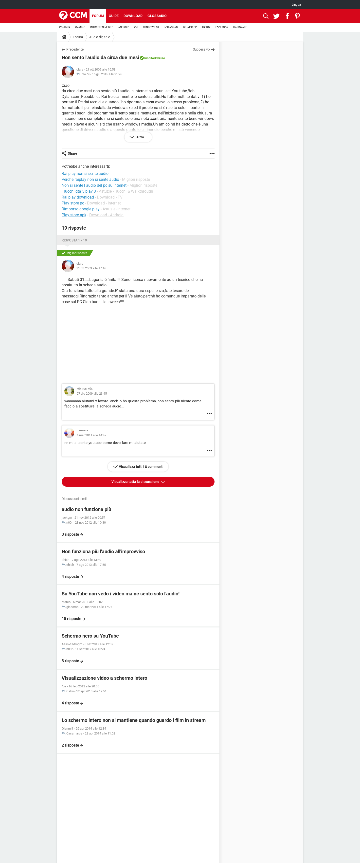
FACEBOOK (222, 27)
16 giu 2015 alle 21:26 (107, 74)
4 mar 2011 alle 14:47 (91, 435)
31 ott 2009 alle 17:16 (91, 268)
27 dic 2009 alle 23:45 (92, 393)
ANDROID (123, 27)
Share (72, 153)
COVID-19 (64, 27)
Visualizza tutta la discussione (135, 482)
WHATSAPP (190, 27)
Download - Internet (104, 203)
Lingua (296, 4)
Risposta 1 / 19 (74, 240)
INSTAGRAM (171, 27)
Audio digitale (99, 37)
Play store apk (74, 215)
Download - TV (110, 197)
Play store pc (73, 203)
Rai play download (78, 197)
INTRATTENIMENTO (101, 27)
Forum (98, 16)
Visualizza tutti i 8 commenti (141, 467)
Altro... (141, 137)
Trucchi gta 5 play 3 (79, 191)
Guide (114, 16)
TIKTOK (206, 27)
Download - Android (106, 215)
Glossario (157, 16)
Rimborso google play (81, 209)
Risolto (149, 58)
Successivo (201, 49)
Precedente (75, 49)
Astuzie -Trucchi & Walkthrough (126, 191)
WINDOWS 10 (151, 27)
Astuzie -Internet (116, 209)
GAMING (80, 27)
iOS (136, 27)
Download (133, 16)
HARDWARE (240, 27)
